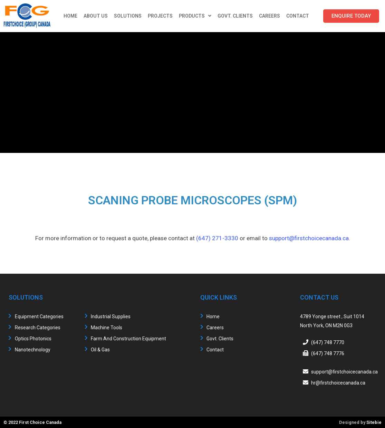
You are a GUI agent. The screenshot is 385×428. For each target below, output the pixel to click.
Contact (297, 16)
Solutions (128, 16)
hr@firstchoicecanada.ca (338, 383)
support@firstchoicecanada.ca (309, 238)
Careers (269, 16)
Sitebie (374, 422)
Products (195, 16)
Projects (160, 16)
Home (70, 16)
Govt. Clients (235, 16)
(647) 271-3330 (217, 238)
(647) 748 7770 (327, 342)
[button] (351, 16)
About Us (96, 16)
